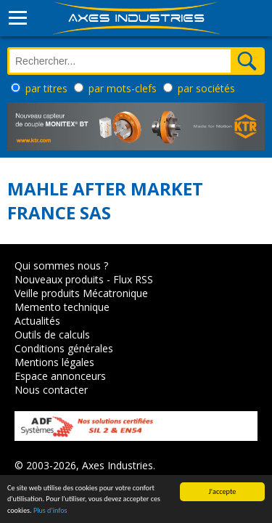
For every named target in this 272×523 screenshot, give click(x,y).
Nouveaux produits (59, 279)
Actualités (37, 321)
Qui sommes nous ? (61, 265)
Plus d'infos (50, 511)
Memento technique (62, 307)
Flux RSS (133, 279)
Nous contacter (51, 390)
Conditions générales (64, 348)
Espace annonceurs (60, 376)
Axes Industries (117, 465)
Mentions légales (54, 362)
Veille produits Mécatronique (81, 293)
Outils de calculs (52, 334)
